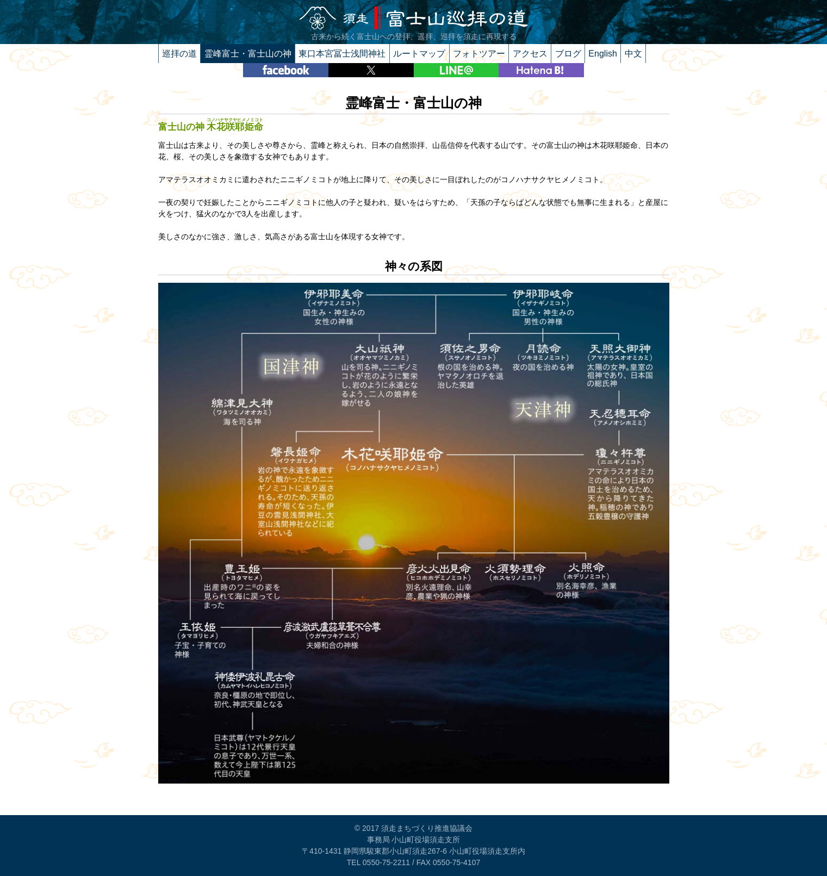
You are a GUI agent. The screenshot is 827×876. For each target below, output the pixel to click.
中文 (633, 53)
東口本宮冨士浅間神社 (342, 53)
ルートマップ (419, 53)
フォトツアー (479, 53)
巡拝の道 (179, 53)
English (602, 53)
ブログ (568, 53)
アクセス (530, 53)
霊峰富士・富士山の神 (247, 53)
